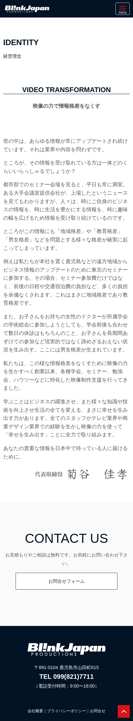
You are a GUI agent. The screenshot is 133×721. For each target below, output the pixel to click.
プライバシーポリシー (66, 711)
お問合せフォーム (66, 581)
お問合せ (97, 711)
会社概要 (35, 711)
